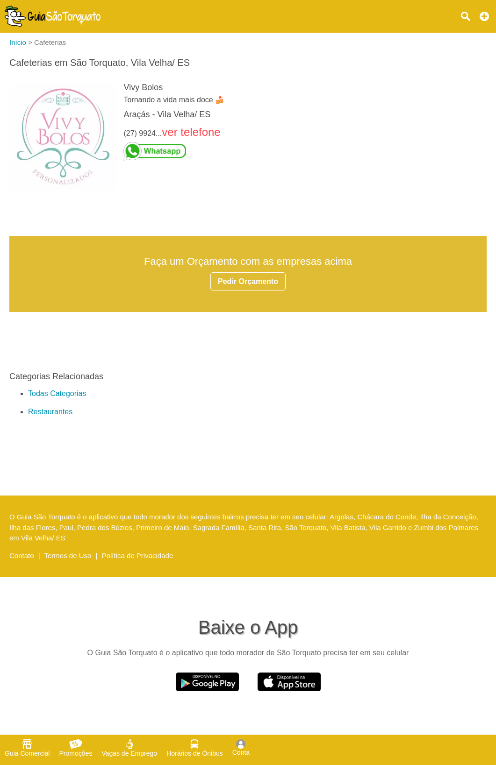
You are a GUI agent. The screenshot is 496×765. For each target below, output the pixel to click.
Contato (21, 556)
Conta (241, 747)
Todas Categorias (57, 393)
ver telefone (191, 132)
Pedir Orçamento (248, 281)
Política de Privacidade (137, 556)
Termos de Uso (68, 556)
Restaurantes (50, 412)
